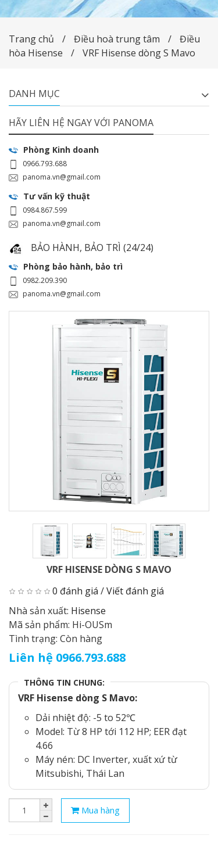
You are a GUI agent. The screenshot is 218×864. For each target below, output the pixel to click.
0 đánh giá (75, 591)
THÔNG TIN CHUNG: (64, 682)
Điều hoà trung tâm (118, 39)
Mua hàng (95, 810)
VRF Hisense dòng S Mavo (139, 52)
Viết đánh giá (135, 591)
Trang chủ (31, 39)
